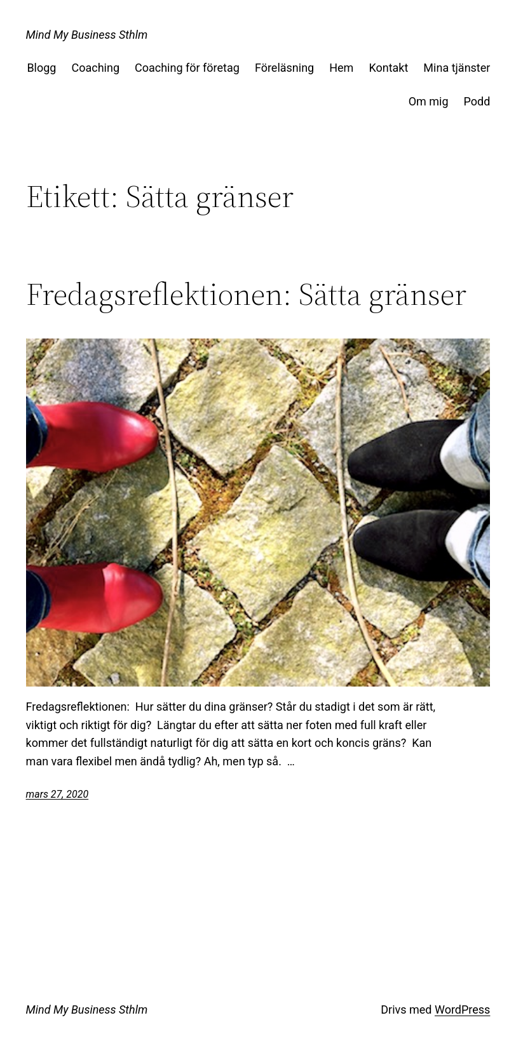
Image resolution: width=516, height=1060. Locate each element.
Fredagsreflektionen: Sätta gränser (246, 294)
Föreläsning (284, 67)
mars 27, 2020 (57, 794)
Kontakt (388, 67)
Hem (341, 67)
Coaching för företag (187, 67)
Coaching (95, 67)
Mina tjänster (456, 67)
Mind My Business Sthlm (87, 34)
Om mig (429, 101)
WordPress (462, 1009)
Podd (477, 101)
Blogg (41, 67)
